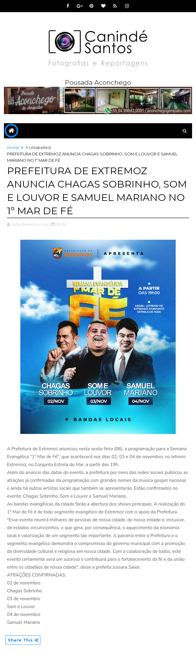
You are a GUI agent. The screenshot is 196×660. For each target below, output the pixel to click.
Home (13, 147)
